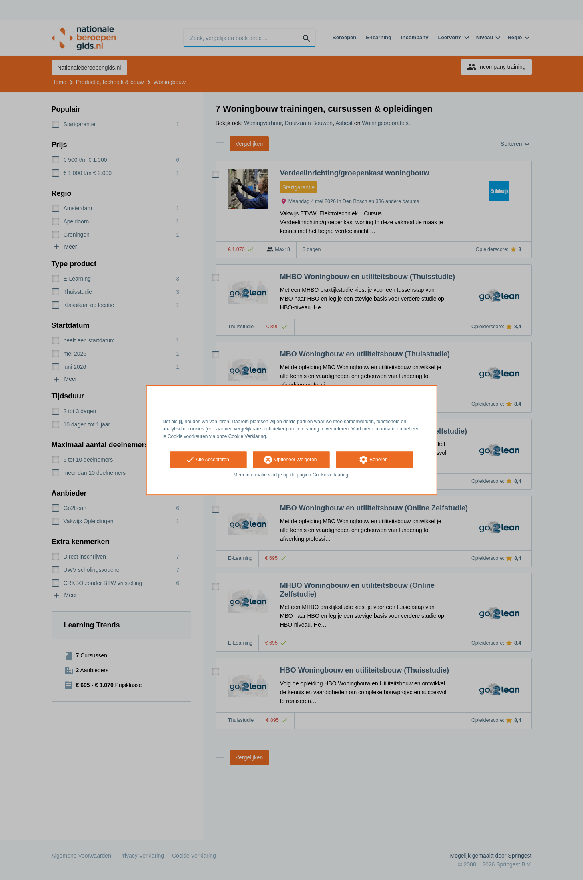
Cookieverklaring (330, 475)
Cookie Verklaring (247, 436)
